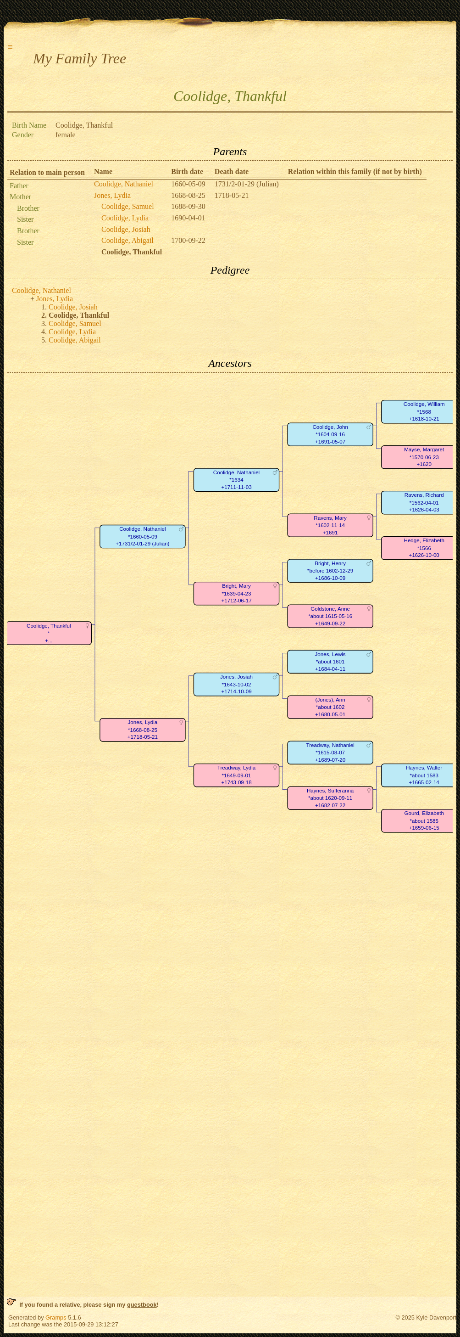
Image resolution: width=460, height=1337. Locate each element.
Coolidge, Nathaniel (123, 184)
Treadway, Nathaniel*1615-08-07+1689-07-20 (330, 752)
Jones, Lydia (112, 195)
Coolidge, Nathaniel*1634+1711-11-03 (236, 479)
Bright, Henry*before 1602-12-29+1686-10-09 (330, 570)
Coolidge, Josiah (125, 229)
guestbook (142, 1304)
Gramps (56, 1317)
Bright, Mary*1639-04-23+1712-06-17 (236, 593)
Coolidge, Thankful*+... (49, 633)
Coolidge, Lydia (125, 218)
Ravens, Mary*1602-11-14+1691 (330, 525)
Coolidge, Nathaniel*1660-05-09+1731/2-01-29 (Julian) (142, 536)
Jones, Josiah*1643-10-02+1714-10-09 (236, 684)
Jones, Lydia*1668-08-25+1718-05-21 (142, 729)
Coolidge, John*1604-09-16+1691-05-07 (330, 434)
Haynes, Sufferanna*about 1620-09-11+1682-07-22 (330, 798)
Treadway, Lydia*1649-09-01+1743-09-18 (236, 775)
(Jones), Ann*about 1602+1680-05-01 (330, 707)
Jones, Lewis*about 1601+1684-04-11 (330, 661)
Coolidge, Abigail (127, 240)
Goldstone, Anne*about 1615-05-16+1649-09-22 (330, 616)
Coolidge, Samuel (127, 206)
